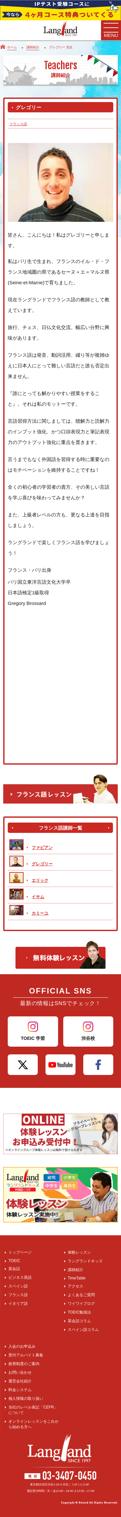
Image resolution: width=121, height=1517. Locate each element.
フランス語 (18, 124)
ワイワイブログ (81, 1303)
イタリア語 (18, 1303)
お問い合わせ (20, 1372)
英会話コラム (79, 1321)
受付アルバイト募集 (25, 1355)
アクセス (75, 1286)
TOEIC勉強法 (79, 1312)
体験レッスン (79, 1252)
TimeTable (77, 1278)
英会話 (14, 1269)
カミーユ (40, 913)
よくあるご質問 (81, 1295)
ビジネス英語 (20, 1277)
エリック (40, 880)
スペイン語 (18, 1286)
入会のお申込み (21, 1346)
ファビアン (42, 847)
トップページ (20, 1252)
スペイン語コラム (83, 1329)
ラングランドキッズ (85, 1261)
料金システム (20, 1390)
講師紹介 (75, 1269)
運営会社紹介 (20, 1381)
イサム (38, 896)
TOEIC (14, 1260)
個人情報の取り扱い (25, 1398)
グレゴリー (42, 864)
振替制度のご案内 (23, 1364)
